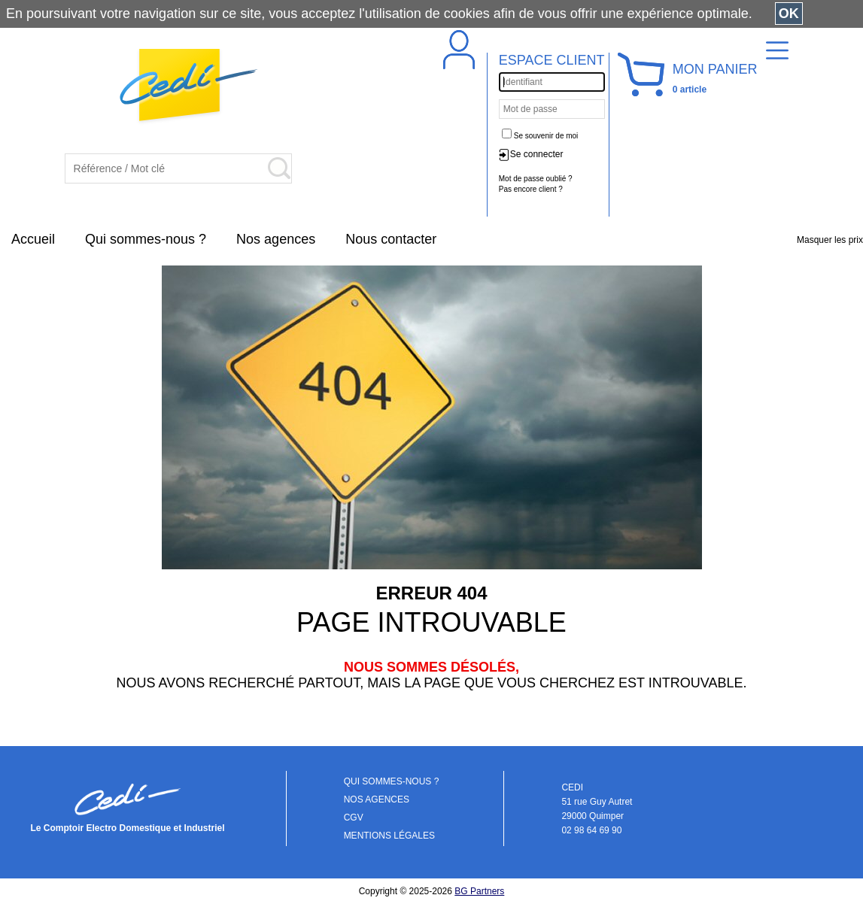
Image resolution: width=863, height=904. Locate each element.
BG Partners (479, 891)
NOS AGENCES (376, 799)
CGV (353, 817)
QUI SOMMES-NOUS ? (391, 781)
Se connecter (537, 154)
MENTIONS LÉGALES (389, 835)
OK (789, 13)
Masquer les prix (830, 240)
